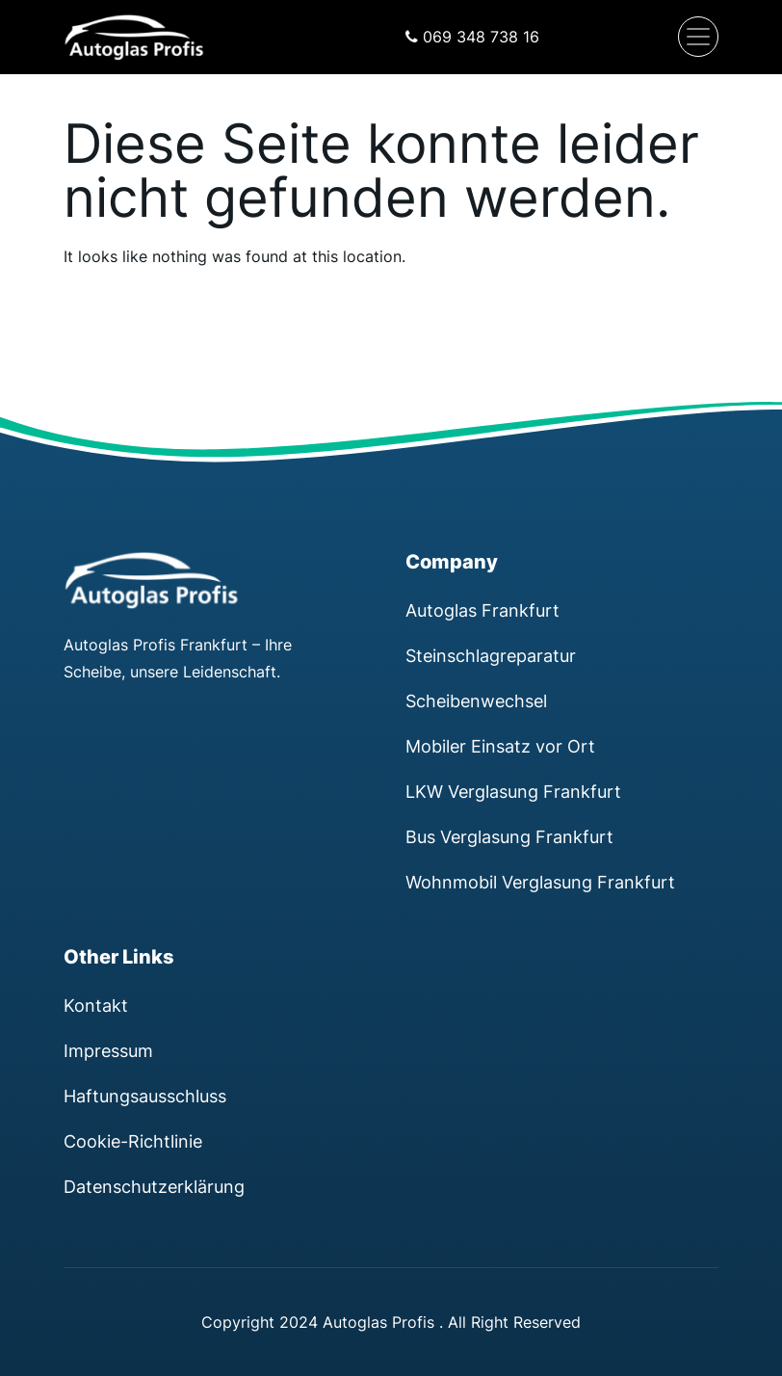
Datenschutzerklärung (154, 1186)
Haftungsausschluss (145, 1095)
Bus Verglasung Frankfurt (509, 836)
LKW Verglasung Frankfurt (513, 791)
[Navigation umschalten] (698, 36)
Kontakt (96, 1005)
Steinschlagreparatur (490, 655)
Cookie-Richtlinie (133, 1140)
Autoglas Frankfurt (482, 609)
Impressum (108, 1050)
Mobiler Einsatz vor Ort (500, 745)
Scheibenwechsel (476, 700)
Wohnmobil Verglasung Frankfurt (540, 881)
